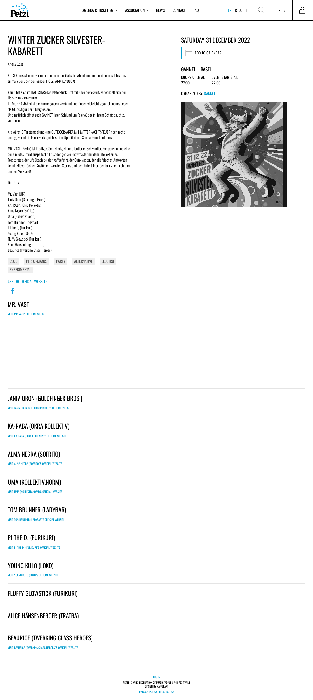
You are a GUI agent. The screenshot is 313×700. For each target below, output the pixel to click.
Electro (107, 261)
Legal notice (166, 692)
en (229, 10)
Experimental (20, 269)
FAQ (196, 10)
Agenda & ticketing (99, 10)
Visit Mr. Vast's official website (27, 314)
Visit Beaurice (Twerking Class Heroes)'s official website (43, 648)
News (160, 10)
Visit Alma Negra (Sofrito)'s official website (35, 463)
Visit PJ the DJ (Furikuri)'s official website (34, 547)
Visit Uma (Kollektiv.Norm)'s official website (35, 491)
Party (60, 261)
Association (136, 10)
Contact (179, 10)
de (240, 10)
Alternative (83, 261)
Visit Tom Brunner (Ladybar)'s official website (36, 519)
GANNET (209, 93)
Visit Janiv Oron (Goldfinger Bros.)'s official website (40, 408)
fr (235, 10)
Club (13, 261)
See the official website (27, 281)
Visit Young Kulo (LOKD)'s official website (33, 575)
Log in (156, 677)
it (245, 10)
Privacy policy (148, 692)
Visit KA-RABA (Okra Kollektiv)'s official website (37, 436)
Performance (36, 261)
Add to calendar (203, 53)
